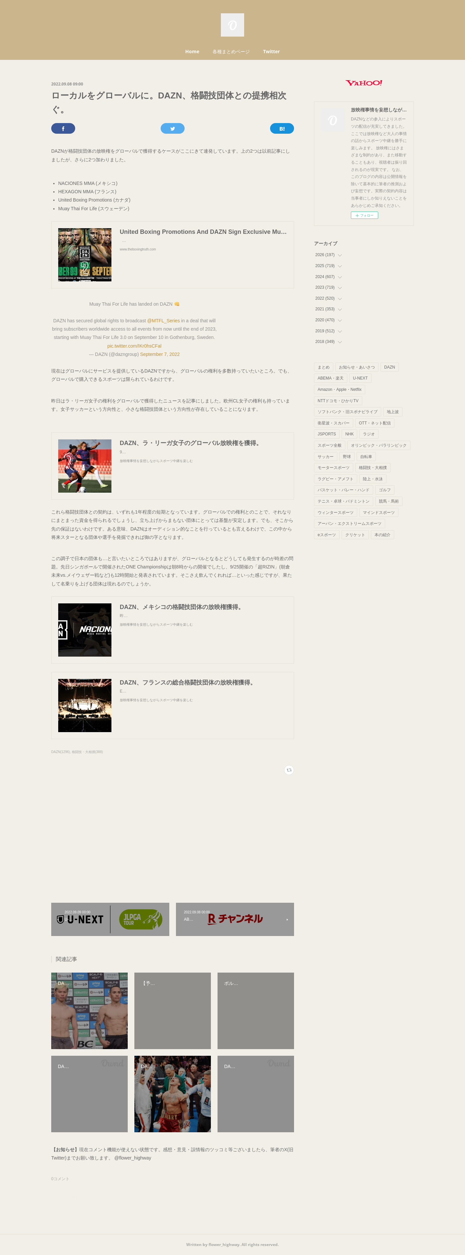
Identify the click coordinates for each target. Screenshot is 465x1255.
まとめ (324, 367)
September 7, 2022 (160, 354)
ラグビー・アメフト (336, 479)
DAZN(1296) (60, 752)
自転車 (366, 456)
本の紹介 (382, 535)
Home (192, 51)
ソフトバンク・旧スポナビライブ (348, 411)
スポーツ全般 (330, 445)
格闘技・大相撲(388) (87, 752)
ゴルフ (385, 490)
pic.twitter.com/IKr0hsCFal (134, 346)
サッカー (326, 456)
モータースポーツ (334, 467)
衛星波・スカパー (334, 423)
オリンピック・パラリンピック (379, 445)
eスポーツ (327, 535)
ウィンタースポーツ (336, 512)
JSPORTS (327, 434)
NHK (349, 434)
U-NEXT (360, 378)
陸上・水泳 (373, 479)
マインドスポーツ (379, 512)
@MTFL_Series (163, 320)
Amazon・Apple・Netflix (340, 389)
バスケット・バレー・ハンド (344, 490)
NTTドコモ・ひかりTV (338, 400)
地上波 (393, 411)
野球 (347, 456)
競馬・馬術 (389, 501)
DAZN (389, 367)
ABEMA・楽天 (331, 378)
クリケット (355, 535)
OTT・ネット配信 (375, 423)
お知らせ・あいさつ (357, 367)
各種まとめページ (231, 51)
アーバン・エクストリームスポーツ (350, 523)
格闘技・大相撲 (373, 467)
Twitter (271, 51)
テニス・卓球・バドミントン (344, 501)
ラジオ (369, 434)
